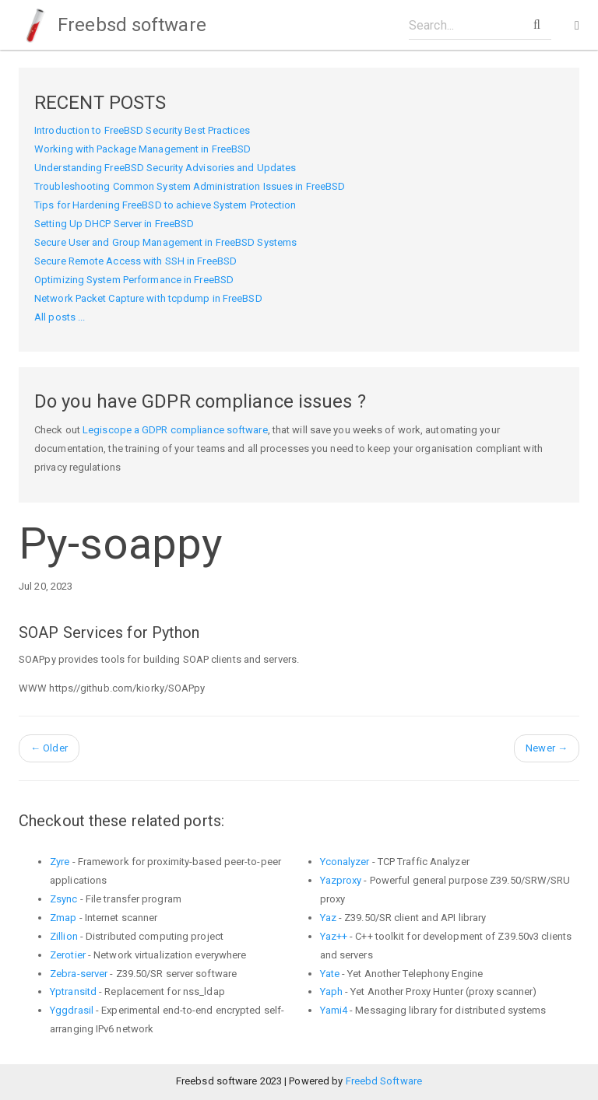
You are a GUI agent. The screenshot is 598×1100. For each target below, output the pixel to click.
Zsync (64, 899)
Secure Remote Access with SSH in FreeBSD (135, 261)
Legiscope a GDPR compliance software (175, 430)
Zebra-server (78, 973)
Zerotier (68, 955)
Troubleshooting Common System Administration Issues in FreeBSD (189, 186)
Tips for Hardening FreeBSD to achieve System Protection (165, 205)
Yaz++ (334, 936)
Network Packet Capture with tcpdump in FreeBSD (148, 298)
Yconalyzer (345, 861)
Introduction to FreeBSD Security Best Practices (142, 130)
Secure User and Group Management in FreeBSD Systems (165, 242)
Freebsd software (112, 25)
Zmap (63, 917)
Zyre (59, 861)
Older (49, 748)
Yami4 (334, 1010)
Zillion (64, 936)
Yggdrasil (71, 1010)
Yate (329, 973)
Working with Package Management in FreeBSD (142, 149)
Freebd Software (384, 1081)
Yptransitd (73, 991)
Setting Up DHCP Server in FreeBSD (114, 223)
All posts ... (59, 317)
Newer (547, 748)
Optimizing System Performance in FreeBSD (134, 280)
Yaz (328, 917)
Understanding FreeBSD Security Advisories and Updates (165, 167)
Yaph (331, 991)
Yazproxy (341, 880)
